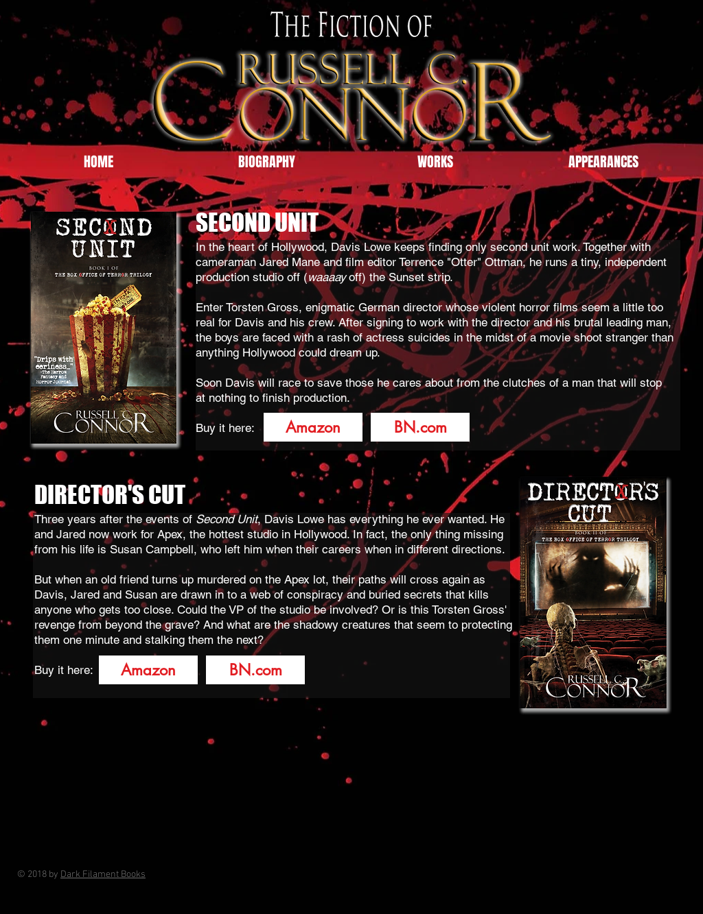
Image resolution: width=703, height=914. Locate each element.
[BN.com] (420, 427)
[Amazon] (313, 427)
